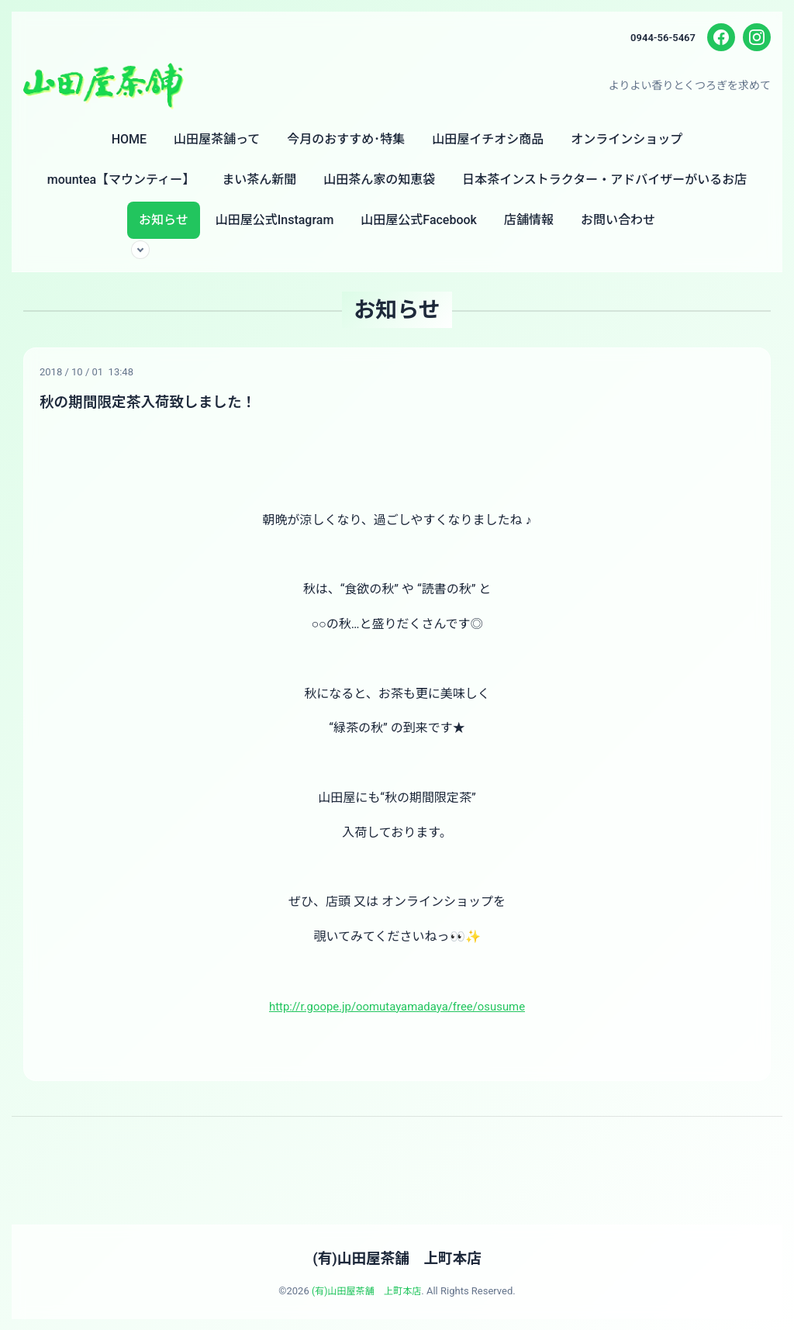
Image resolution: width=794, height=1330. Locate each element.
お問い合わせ (618, 219)
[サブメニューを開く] (140, 249)
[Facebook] (721, 37)
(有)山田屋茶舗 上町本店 (397, 1257)
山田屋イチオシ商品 (488, 139)
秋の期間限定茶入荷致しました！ (156, 401)
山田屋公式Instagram (275, 219)
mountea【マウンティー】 (121, 179)
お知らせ (163, 219)
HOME (129, 139)
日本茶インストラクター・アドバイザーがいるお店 (604, 179)
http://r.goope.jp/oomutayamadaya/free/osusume (397, 1005)
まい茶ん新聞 (259, 179)
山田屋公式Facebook (419, 219)
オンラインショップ (626, 139)
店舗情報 (529, 219)
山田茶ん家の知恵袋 (379, 179)
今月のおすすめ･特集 (346, 139)
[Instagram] (757, 37)
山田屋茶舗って (217, 139)
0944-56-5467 (661, 37)
